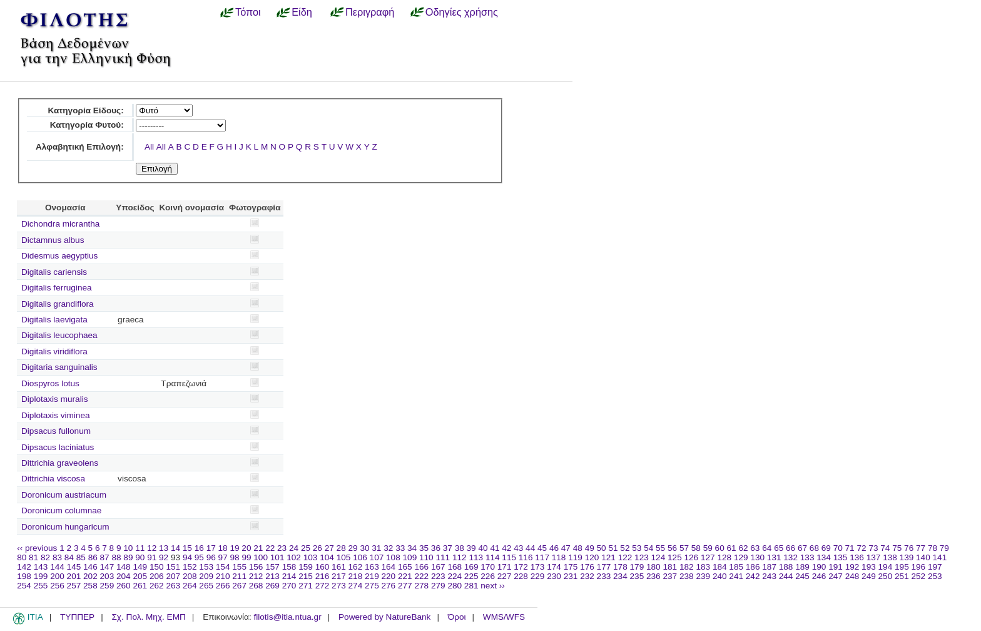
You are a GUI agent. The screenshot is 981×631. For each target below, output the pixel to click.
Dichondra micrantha (60, 223)
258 (90, 585)
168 (454, 567)
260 (123, 585)
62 (743, 548)
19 (234, 548)
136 (857, 557)
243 (769, 576)
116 (526, 557)
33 (400, 548)
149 (140, 567)
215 (305, 576)
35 (424, 548)
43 (518, 548)
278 (421, 585)
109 (410, 557)
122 (625, 557)
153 (206, 567)
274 (355, 585)
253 (935, 576)
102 (294, 557)
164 (389, 567)
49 (589, 548)
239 (703, 576)
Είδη (302, 12)
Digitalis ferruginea (56, 287)
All (149, 146)
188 (786, 567)
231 (571, 576)
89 (128, 557)
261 (140, 585)
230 (554, 576)
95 (199, 557)
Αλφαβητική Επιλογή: (80, 146)
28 (341, 548)
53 (636, 548)
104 (327, 557)
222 (421, 576)
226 (487, 576)
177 (604, 567)
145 (74, 567)
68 (814, 548)
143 (41, 567)
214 (289, 576)
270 (289, 585)
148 (123, 567)
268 (256, 585)
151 (173, 567)
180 (653, 567)
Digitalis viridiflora (54, 351)
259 (107, 585)
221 (405, 576)
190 (819, 567)
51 (613, 548)
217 (339, 576)
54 (648, 548)
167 (438, 567)
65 (778, 548)
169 (471, 567)
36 (435, 548)
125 (675, 557)
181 (670, 567)
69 (826, 548)
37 (447, 548)
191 (835, 567)
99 (246, 557)
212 (256, 576)
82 (45, 557)
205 (140, 576)
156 (256, 567)
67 (802, 548)
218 (355, 576)
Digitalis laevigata (54, 319)
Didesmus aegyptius (59, 255)
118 (559, 557)
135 (840, 557)
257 (74, 585)
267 (239, 585)
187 (769, 567)
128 (724, 557)
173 (538, 567)
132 (790, 557)
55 (660, 548)
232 (587, 576)
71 (850, 548)
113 (476, 557)
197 (935, 567)
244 (786, 576)
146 (90, 567)
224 (454, 576)
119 (575, 557)
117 (542, 557)
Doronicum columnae (61, 510)
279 (438, 585)
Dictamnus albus (52, 240)
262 (157, 585)
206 (157, 576)
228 (521, 576)
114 (492, 557)
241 (736, 576)
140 (923, 557)
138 (890, 557)
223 (438, 576)
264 (190, 585)
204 (123, 576)
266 (223, 585)
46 (554, 548)
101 (277, 557)
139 (907, 557)
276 (389, 585)
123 (641, 557)
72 (861, 548)
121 (608, 557)
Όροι (457, 617)
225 (471, 576)
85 (81, 557)
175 (571, 567)
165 (405, 567)
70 (838, 548)
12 (151, 548)
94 (187, 557)
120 (592, 557)
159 (305, 567)
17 (211, 548)
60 (719, 548)
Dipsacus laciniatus (57, 447)
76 (908, 548)
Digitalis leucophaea (59, 335)
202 (90, 576)
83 (57, 557)
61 (731, 548)
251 (902, 576)
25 (305, 548)
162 (355, 567)
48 (577, 548)
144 (57, 567)
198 (24, 576)
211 (239, 576)
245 (802, 576)
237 (670, 576)
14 (175, 548)
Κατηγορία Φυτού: (87, 125)
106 (360, 557)
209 (206, 576)
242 (753, 576)
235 (637, 576)
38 (459, 548)
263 (173, 585)
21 (258, 548)
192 (852, 567)
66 (790, 548)
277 (405, 585)
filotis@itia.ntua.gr (287, 617)
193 (869, 567)
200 (57, 576)
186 (753, 567)
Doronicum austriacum (63, 495)
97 (223, 557)
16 (199, 548)
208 (190, 576)
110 (426, 557)
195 (902, 567)
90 (140, 557)
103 (310, 557)
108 (393, 557)
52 (624, 548)
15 (187, 548)
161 (339, 567)
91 (151, 557)
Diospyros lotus (50, 383)
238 (686, 576)
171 (504, 567)
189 (802, 567)
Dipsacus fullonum (56, 431)
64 (766, 548)
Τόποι (248, 12)
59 (708, 548)
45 (542, 548)
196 (919, 567)
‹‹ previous (37, 548)
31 (376, 548)
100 (260, 557)
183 (703, 567)
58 (696, 548)
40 (482, 548)
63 (755, 548)
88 (116, 557)
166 (421, 567)
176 (587, 567)
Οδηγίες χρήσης (461, 12)
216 (322, 576)
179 (637, 567)
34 (412, 548)
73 (873, 548)
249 (869, 576)
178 (620, 567)
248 (852, 576)
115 (509, 557)
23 (282, 548)
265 (206, 585)
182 (686, 567)
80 (21, 557)
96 (211, 557)
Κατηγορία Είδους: (85, 110)
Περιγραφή (369, 12)
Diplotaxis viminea (55, 415)
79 (944, 548)
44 (530, 548)
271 (305, 585)
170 (487, 567)
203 (107, 576)
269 (272, 585)
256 (57, 585)
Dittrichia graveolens (59, 463)
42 (506, 548)
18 (223, 548)
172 (521, 567)
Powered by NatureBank (384, 617)
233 (604, 576)
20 (246, 548)
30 (364, 548)
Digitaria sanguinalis (59, 367)
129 (741, 557)
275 (372, 585)
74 (885, 548)
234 (620, 576)
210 (223, 576)
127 (708, 557)
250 (885, 576)
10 (128, 548)
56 (672, 548)
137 (874, 557)
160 (322, 567)
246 (819, 576)
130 (757, 557)
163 (372, 567)
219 (372, 576)
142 (24, 567)
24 (293, 548)
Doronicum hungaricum (65, 526)
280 (454, 585)
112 (459, 557)
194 (885, 567)
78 (932, 548)
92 (163, 557)
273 (339, 585)
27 (329, 548)
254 (24, 585)
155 (239, 567)
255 (41, 585)
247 (835, 576)
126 (691, 557)
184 (720, 567)
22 (270, 548)
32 (388, 548)
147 (107, 567)
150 (157, 567)
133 (807, 557)
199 (41, 576)
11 (140, 548)
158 (289, 567)
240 (720, 576)
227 (504, 576)
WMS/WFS (504, 617)
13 (163, 548)
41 (494, 548)
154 (223, 567)
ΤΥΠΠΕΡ (77, 617)
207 (173, 576)
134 (823, 557)
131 (774, 557)
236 (653, 576)
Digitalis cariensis (54, 272)
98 (235, 557)
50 (601, 548)
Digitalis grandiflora (57, 304)
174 (554, 567)
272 (322, 585)
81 (33, 557)
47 (566, 548)
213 (272, 576)
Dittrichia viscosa (53, 478)
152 (190, 567)
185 (736, 567)
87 (104, 557)
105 (344, 557)
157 (272, 567)
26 (317, 548)
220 (389, 576)
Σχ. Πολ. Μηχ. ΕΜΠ (148, 617)
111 (442, 557)
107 (377, 557)
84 (69, 557)
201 (74, 576)
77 (920, 548)
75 (897, 548)
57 (684, 548)
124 (658, 557)
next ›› (492, 585)
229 (538, 576)
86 (93, 557)
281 (471, 585)
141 (940, 557)
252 (919, 576)
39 (471, 548)
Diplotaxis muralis (54, 399)
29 (353, 548)
